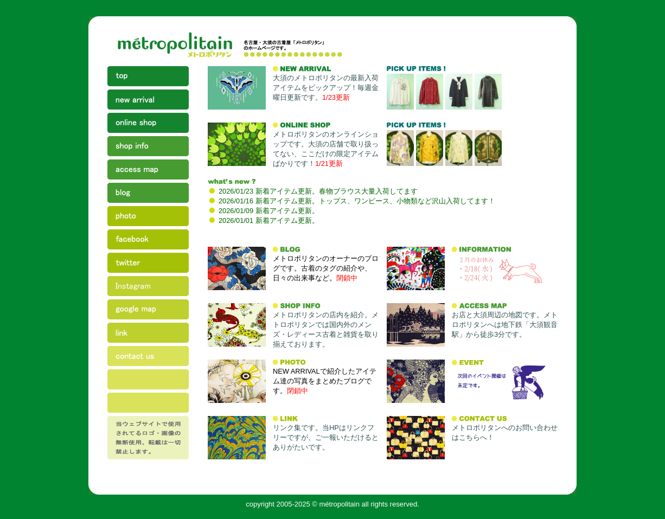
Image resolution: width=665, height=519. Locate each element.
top (148, 77)
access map (148, 171)
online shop (148, 124)
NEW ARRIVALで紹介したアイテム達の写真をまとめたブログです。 (324, 381)
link (148, 334)
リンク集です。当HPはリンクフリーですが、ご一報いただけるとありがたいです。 (326, 437)
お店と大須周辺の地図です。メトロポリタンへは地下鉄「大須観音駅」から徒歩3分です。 (505, 324)
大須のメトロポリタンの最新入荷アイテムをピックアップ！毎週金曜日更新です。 (326, 87)
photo (148, 217)
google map (148, 311)
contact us (148, 357)
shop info (148, 147)
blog (148, 194)
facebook (148, 241)
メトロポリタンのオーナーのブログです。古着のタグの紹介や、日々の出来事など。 (326, 268)
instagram (148, 287)
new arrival (148, 101)
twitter (148, 264)
